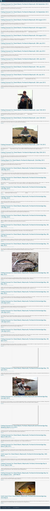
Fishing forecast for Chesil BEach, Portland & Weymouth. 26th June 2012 (23, 82)
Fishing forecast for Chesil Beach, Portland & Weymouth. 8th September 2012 (25, 4)
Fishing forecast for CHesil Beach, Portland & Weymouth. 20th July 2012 (23, 59)
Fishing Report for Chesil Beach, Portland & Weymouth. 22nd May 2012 (23, 160)
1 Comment (11, 13)
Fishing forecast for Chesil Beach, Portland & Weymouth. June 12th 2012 (23, 118)
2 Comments (11, 5)
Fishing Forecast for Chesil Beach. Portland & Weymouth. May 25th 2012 (23, 152)
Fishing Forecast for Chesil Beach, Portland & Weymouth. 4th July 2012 (23, 74)
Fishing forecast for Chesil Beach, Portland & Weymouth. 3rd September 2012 (25, 12)
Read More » (2, 9)
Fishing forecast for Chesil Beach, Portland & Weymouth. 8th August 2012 (23, 20)
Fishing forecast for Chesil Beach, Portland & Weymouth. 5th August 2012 (23, 35)
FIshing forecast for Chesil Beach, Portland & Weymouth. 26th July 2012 (23, 51)
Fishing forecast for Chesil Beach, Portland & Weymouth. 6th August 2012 (23, 27)
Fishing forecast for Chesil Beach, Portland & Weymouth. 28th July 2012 (23, 43)
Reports (14, 5)
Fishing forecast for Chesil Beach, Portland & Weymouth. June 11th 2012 (23, 144)
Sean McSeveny (3, 5)
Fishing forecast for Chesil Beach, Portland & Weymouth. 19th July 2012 (23, 67)
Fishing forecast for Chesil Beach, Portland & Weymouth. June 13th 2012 (23, 110)
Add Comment (10, 44)
